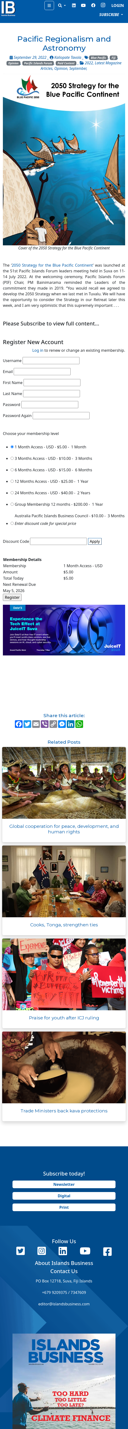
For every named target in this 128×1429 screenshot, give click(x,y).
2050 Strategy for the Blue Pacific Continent (52, 265)
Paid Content (66, 63)
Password (11, 404)
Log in (37, 350)
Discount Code (16, 541)
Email (8, 371)
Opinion (13, 63)
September (77, 68)
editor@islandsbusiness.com (64, 1304)
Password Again (17, 415)
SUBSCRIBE (109, 14)
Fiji (114, 58)
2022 (89, 63)
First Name (13, 382)
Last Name (12, 393)
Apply (95, 541)
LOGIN (117, 5)
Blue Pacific (98, 58)
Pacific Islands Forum (38, 63)
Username (12, 360)
